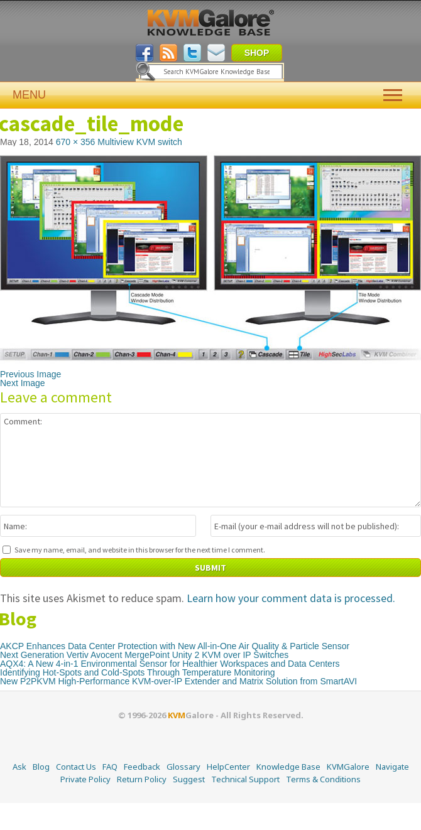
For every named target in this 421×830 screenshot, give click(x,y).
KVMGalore (348, 766)
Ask (19, 766)
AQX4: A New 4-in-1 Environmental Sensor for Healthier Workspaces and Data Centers (170, 664)
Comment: (210, 460)
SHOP (257, 53)
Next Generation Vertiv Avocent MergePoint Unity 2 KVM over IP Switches (144, 655)
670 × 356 (76, 142)
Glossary (183, 766)
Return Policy (142, 779)
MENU (210, 95)
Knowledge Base (288, 766)
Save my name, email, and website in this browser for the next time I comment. (139, 549)
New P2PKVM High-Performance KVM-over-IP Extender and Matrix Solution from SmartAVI (178, 681)
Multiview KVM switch (139, 142)
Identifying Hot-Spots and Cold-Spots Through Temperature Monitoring (137, 672)
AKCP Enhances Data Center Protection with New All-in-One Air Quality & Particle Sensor (174, 646)
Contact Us (76, 766)
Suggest (189, 779)
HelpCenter (228, 766)
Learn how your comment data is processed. (291, 598)
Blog (41, 766)
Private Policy (85, 779)
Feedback (142, 766)
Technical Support (245, 779)
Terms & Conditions (323, 779)
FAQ (110, 766)
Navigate (392, 766)
